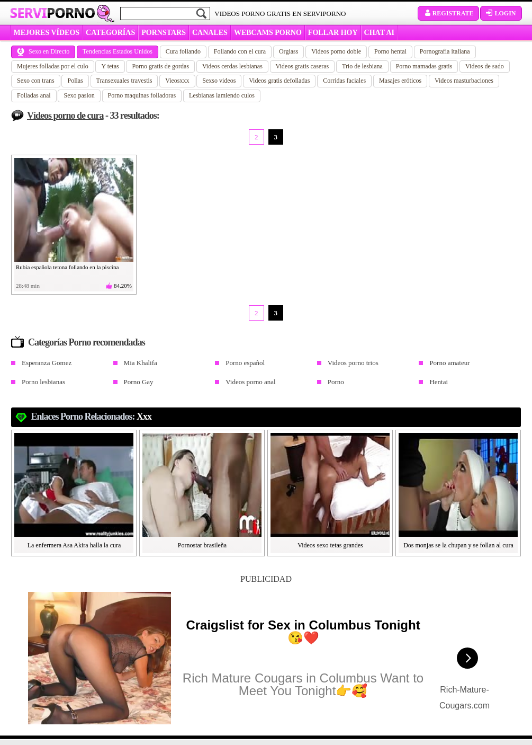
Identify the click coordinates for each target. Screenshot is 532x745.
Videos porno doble (336, 51)
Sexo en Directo (43, 51)
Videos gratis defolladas (279, 80)
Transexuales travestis (124, 80)
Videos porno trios (353, 363)
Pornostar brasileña (202, 545)
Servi (52, 13)
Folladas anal (34, 95)
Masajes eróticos (400, 80)
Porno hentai (390, 51)
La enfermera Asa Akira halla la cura (74, 545)
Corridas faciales (344, 80)
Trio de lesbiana (362, 66)
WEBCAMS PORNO (268, 33)
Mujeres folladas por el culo (52, 66)
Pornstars (163, 33)
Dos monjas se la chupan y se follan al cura (458, 545)
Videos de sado (484, 66)
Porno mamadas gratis (424, 66)
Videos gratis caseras (302, 66)
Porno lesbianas (43, 382)
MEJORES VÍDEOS (47, 33)
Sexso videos (219, 80)
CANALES (210, 33)
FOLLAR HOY (333, 33)
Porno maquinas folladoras (142, 95)
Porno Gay (139, 382)
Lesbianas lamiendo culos (222, 95)
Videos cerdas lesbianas (232, 66)
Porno (336, 382)
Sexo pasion (79, 95)
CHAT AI (379, 33)
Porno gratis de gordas (160, 66)
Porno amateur (449, 363)
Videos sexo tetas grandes (330, 545)
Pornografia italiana (445, 51)
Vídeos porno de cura (65, 115)
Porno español (245, 363)
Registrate (448, 13)
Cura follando (183, 51)
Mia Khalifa (140, 363)
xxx (144, 416)
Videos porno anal (251, 382)
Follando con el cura (240, 51)
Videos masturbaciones (464, 80)
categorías (110, 33)
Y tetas (110, 66)
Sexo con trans (36, 80)
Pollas (75, 80)
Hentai (438, 382)
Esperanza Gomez (46, 363)
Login (501, 13)
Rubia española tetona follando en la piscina (67, 267)
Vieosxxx (177, 80)
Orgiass (288, 51)
